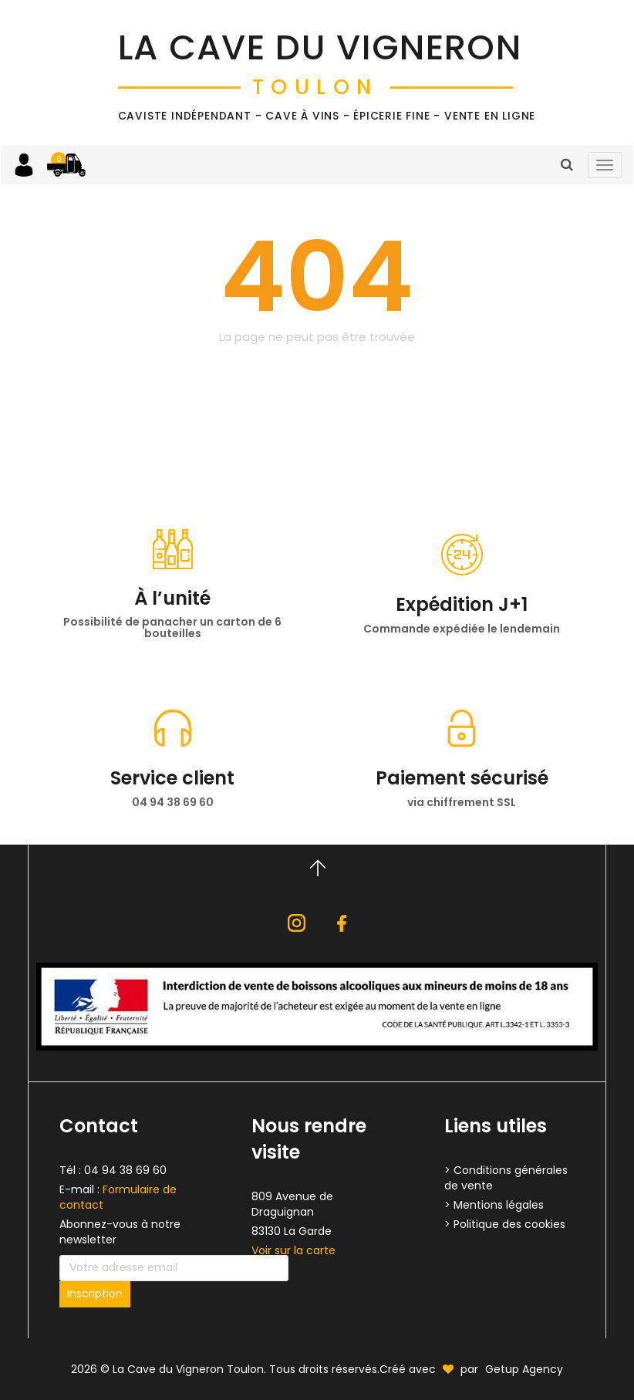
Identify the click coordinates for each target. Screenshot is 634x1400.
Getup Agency (524, 1369)
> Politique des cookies (504, 1224)
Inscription (95, 1293)
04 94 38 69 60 (125, 1170)
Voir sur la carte (293, 1250)
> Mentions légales (494, 1205)
